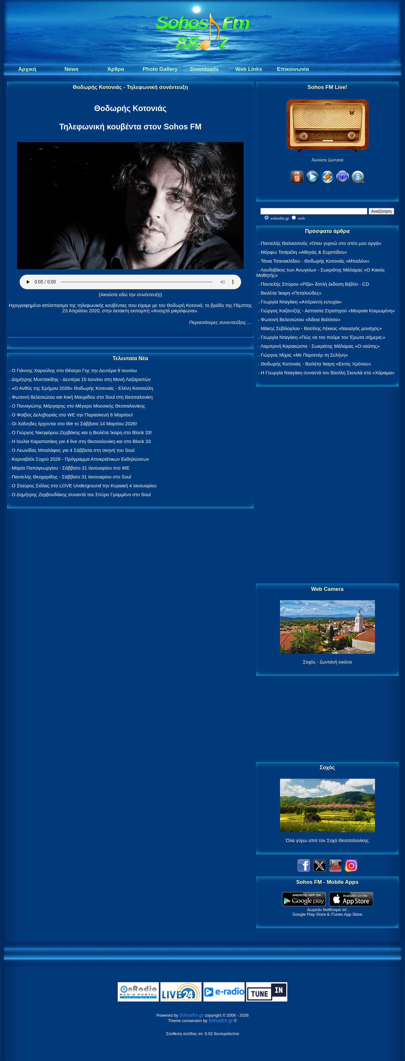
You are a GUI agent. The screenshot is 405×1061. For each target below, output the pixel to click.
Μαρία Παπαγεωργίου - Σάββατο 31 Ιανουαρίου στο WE (70, 468)
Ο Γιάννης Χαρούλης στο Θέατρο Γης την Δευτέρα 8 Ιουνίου (74, 370)
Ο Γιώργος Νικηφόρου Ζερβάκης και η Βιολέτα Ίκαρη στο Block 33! (82, 432)
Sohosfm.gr (191, 1015)
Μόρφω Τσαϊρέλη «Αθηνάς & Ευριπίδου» (304, 252)
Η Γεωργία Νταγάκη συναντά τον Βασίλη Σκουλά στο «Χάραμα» (328, 372)
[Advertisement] (327, 485)
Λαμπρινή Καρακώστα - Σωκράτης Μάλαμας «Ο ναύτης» (320, 346)
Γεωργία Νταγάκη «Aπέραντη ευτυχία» (301, 301)
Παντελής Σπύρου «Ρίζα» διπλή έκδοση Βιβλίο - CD (315, 284)
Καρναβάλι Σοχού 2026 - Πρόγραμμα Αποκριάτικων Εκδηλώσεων (80, 459)
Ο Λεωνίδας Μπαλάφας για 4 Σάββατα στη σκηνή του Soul (73, 450)
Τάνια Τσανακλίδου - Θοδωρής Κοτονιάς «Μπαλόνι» (315, 261)
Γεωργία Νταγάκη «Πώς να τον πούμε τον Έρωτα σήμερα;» (323, 337)
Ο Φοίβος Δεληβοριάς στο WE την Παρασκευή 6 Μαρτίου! (72, 414)
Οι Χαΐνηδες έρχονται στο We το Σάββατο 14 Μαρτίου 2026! (74, 423)
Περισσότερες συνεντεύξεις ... (220, 322)
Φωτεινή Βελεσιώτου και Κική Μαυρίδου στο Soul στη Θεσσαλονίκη (82, 397)
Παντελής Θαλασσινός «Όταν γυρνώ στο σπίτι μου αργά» (321, 243)
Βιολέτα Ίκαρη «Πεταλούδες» (291, 293)
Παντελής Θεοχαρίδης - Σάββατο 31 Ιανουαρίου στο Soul (71, 476)
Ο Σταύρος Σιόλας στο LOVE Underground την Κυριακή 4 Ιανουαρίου (84, 485)
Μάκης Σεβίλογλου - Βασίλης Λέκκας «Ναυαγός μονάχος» (321, 328)
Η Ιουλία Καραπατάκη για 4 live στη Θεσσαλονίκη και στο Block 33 (81, 441)
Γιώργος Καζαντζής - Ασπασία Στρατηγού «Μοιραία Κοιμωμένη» (328, 310)
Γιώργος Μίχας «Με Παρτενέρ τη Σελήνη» (304, 355)
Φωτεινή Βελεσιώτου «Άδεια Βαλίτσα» (300, 319)
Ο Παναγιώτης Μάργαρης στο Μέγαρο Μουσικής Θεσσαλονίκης (78, 406)
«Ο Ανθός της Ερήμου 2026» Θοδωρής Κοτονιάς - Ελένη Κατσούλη (82, 388)
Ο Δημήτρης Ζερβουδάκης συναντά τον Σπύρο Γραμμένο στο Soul (81, 494)
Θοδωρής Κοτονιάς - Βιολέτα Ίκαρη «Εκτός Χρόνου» (316, 363)
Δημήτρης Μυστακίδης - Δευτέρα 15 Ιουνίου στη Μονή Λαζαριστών (81, 379)
